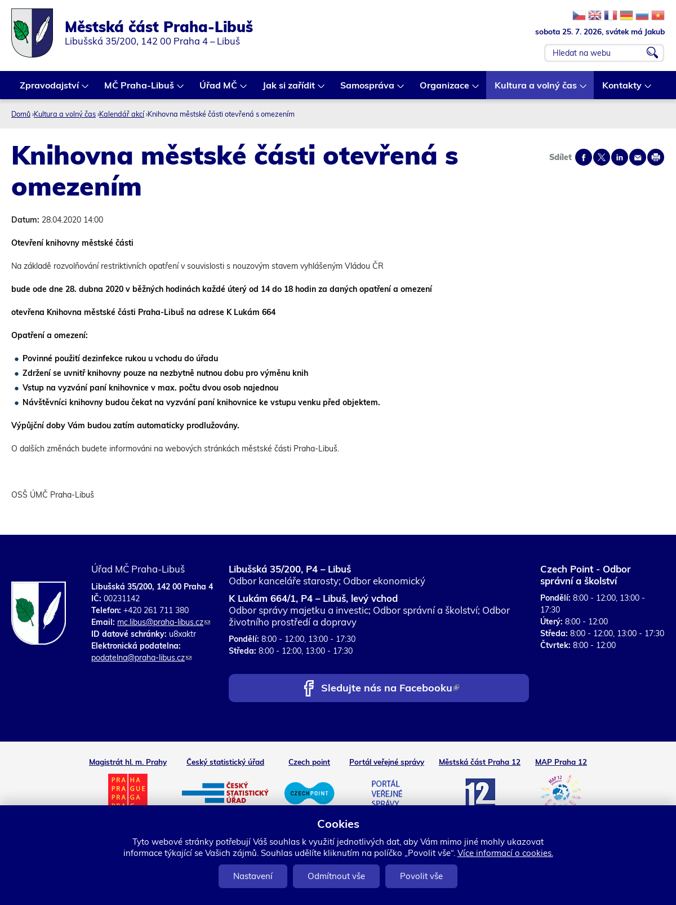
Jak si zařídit (289, 89)
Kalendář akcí (121, 113)
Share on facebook (583, 157)
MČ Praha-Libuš (140, 89)
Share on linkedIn (619, 157)
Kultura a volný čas (536, 89)
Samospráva (368, 89)
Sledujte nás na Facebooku (390, 689)
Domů (20, 113)
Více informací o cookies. (505, 853)
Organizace (445, 89)
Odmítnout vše (336, 876)
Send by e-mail (637, 157)
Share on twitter (601, 157)
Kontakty (622, 89)
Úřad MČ (219, 89)
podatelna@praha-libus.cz (141, 658)
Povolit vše (421, 876)
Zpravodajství (49, 89)
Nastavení (253, 876)
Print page (655, 157)
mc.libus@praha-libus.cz (163, 622)
